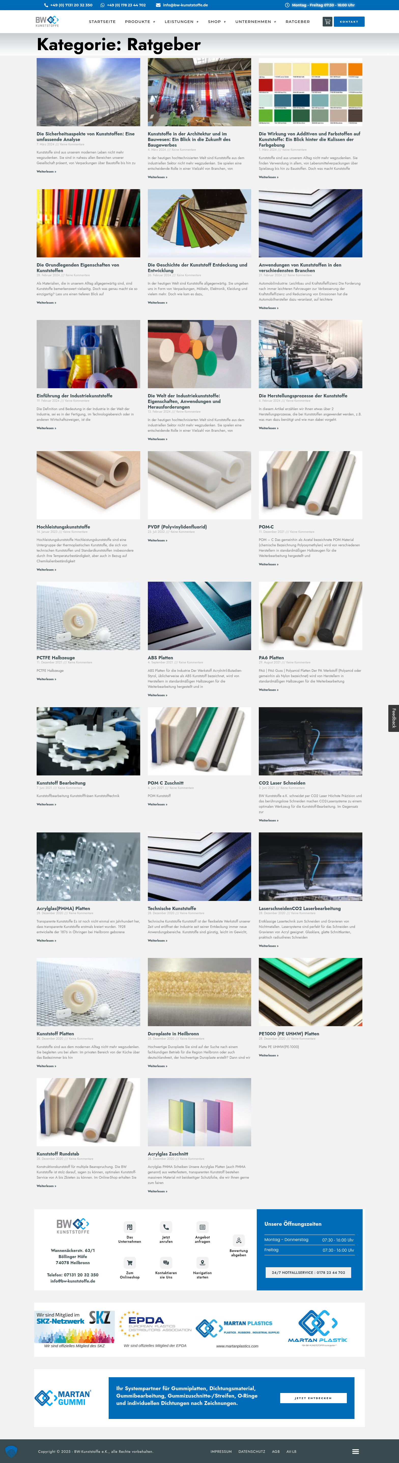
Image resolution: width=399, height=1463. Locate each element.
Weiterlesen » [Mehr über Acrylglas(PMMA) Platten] (46, 940)
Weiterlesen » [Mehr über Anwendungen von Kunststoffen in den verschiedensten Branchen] (268, 308)
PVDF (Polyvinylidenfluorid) (177, 527)
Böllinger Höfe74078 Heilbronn (73, 1260)
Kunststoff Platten (55, 1033)
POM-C (266, 527)
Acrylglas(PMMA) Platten (63, 908)
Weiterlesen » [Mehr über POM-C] (268, 564)
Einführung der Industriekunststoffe (74, 396)
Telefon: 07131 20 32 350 (72, 1275)
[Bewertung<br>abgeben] (239, 1240)
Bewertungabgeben (239, 1252)
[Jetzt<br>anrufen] (166, 1227)
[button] (355, 1451)
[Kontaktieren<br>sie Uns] (166, 1263)
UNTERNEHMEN (256, 21)
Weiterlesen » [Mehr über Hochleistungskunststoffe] (46, 569)
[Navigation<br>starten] (202, 1263)
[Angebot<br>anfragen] (202, 1227)
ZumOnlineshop (130, 1274)
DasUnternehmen (129, 1239)
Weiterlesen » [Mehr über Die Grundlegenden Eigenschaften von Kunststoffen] (46, 302)
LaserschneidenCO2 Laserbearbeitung (300, 908)
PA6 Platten (271, 657)
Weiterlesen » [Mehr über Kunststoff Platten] (46, 1066)
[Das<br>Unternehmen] (130, 1227)
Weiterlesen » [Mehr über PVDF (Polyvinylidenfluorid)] (157, 540)
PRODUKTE (140, 21)
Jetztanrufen (166, 1239)
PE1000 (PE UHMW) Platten (289, 1033)
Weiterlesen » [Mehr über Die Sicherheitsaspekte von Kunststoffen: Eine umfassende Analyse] (46, 171)
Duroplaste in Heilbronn (173, 1033)
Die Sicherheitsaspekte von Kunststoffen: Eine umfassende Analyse (86, 137)
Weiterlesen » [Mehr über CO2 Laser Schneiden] (268, 820)
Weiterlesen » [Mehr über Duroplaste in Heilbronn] (157, 1066)
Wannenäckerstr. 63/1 (73, 1250)
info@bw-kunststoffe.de (72, 1281)
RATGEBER (298, 21)
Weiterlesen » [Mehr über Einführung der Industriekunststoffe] (46, 428)
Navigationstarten (202, 1274)
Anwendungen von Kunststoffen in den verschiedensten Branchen (300, 268)
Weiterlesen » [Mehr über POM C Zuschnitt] (157, 804)
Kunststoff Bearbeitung (61, 783)
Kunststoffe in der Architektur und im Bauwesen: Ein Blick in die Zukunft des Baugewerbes (189, 139)
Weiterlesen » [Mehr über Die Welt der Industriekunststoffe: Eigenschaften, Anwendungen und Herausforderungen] (157, 439)
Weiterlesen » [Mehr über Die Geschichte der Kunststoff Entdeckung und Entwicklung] (157, 302)
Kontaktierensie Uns (166, 1274)
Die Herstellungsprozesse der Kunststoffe (303, 396)
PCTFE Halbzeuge (56, 657)
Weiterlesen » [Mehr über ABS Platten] (157, 695)
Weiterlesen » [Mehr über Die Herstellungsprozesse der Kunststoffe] (268, 428)
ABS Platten (160, 657)
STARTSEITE (102, 21)
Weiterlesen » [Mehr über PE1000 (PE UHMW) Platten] (268, 1055)
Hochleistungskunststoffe (63, 527)
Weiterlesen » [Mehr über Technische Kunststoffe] (157, 940)
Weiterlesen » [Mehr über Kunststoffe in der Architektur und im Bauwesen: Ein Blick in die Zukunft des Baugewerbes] (157, 177)
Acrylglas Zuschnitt (168, 1154)
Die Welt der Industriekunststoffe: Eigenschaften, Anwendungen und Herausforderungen (184, 401)
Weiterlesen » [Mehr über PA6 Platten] (268, 690)
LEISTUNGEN (182, 21)
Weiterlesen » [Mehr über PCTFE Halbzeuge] (46, 679)
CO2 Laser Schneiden (282, 783)
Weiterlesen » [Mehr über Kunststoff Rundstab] (46, 1186)
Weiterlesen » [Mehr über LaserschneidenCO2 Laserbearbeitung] (268, 946)
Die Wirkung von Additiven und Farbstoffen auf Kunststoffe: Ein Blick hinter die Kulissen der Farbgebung (309, 139)
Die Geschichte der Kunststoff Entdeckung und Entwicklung (197, 268)
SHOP (217, 21)
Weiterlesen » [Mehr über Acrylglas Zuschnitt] (157, 1191)
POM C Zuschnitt (166, 783)
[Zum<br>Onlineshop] (130, 1263)
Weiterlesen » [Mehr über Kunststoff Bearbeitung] (46, 804)
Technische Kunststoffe (172, 908)
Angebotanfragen (202, 1239)
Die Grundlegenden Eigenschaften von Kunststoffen (78, 268)
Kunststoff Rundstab (58, 1154)
